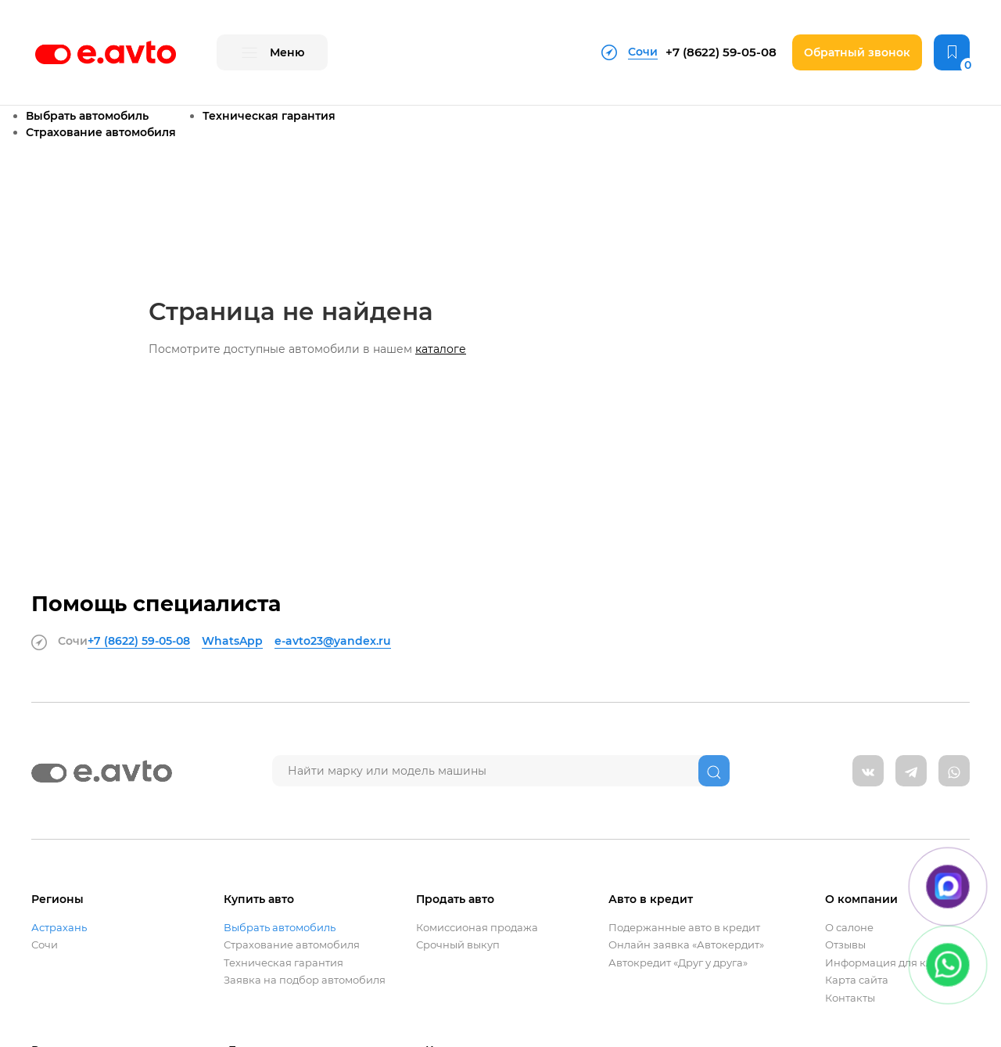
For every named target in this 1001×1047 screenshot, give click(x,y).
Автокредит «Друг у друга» (678, 963)
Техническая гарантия (269, 116)
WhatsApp (232, 641)
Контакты (850, 998)
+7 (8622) (721, 52)
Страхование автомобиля (101, 132)
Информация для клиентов (897, 963)
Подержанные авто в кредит (684, 928)
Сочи (44, 945)
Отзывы (845, 945)
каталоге (440, 349)
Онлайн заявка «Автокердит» (686, 945)
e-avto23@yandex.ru (332, 641)
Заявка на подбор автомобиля (305, 980)
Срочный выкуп (458, 945)
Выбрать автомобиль (87, 116)
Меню (272, 53)
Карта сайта (856, 980)
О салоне (849, 928)
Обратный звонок (857, 52)
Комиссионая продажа (477, 928)
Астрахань (59, 928)
